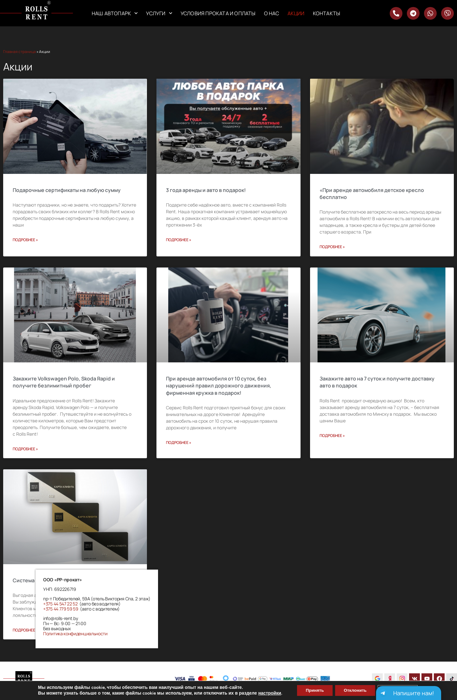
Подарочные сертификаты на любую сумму (67, 190)
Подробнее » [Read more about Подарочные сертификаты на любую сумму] (25, 239)
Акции (296, 13)
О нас (271, 13)
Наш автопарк (115, 13)
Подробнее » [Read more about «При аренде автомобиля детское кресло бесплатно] (332, 246)
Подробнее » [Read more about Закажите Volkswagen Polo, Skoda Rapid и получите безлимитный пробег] (25, 449)
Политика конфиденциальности (75, 634)
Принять (312, 690)
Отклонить (355, 690)
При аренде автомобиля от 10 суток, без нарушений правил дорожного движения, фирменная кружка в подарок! (218, 385)
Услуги (159, 13)
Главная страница (19, 51)
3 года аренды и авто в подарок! (206, 190)
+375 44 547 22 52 (60, 604)
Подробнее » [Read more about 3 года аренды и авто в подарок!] (178, 239)
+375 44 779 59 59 (60, 609)
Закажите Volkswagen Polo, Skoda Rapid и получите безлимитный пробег (64, 382)
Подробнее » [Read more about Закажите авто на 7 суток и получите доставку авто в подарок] (332, 435)
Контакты (327, 13)
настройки (266, 693)
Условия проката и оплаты (218, 13)
